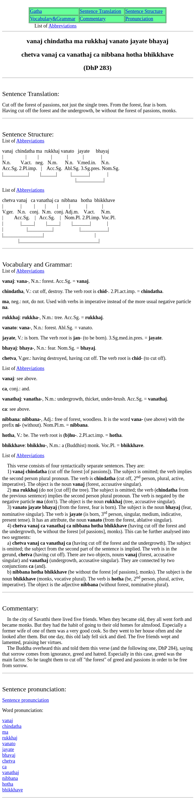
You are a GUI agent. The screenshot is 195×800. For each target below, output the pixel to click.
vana (7, 720)
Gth (36, 11)
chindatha (11, 726)
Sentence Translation (100, 11)
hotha (7, 784)
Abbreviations (62, 26)
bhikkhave (12, 790)
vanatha (10, 772)
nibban (10, 778)
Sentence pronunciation (25, 700)
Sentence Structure (143, 11)
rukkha (9, 738)
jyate (8, 749)
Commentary (93, 18)
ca (4, 766)
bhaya (8, 755)
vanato (8, 743)
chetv (8, 761)
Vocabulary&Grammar (52, 18)
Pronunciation (139, 18)
